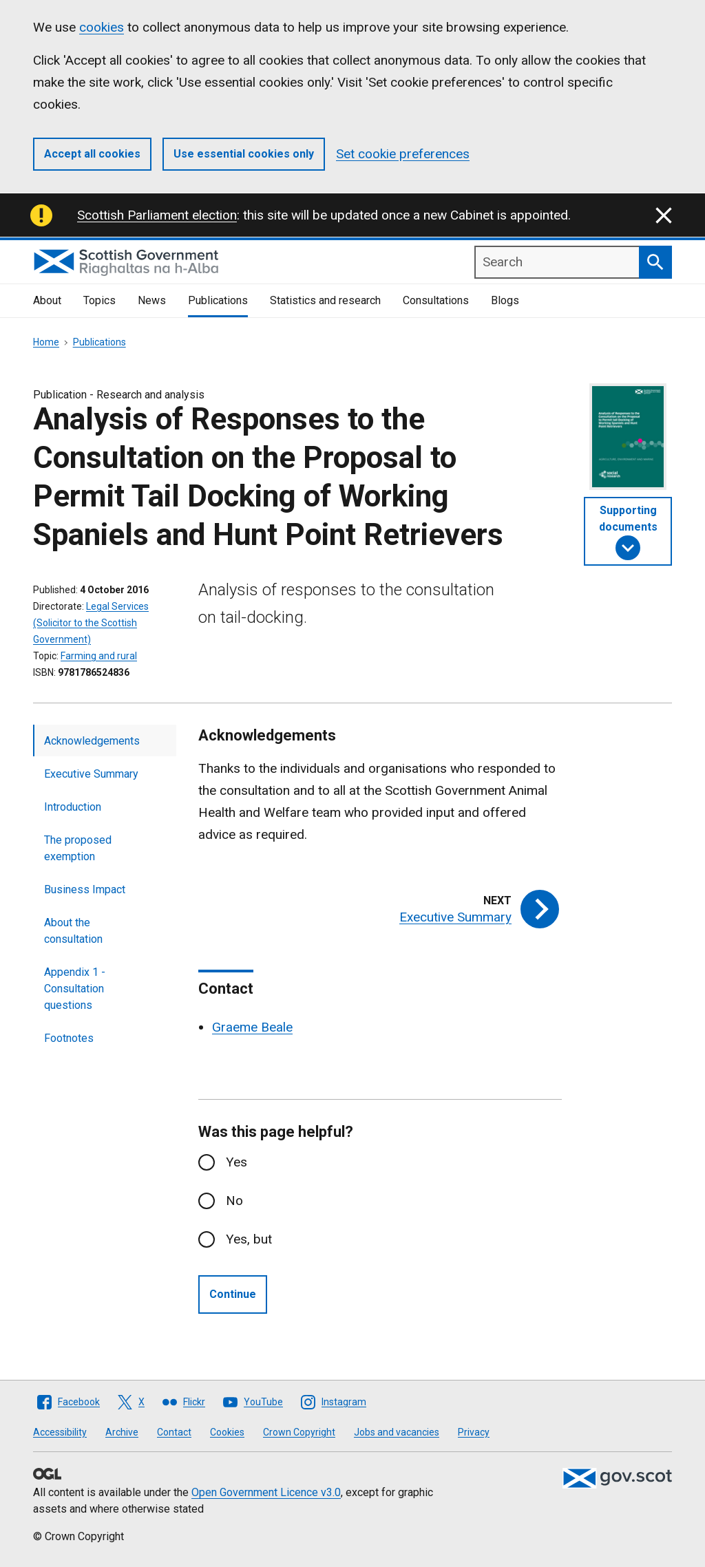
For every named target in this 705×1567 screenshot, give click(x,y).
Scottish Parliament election (157, 215)
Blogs (505, 300)
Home (46, 342)
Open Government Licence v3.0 (266, 1492)
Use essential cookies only (243, 153)
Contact (174, 1432)
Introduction (72, 806)
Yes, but (249, 1239)
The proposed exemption (78, 848)
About (47, 300)
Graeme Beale (252, 1027)
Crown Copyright (299, 1432)
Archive (121, 1432)
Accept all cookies (92, 153)
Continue (232, 1294)
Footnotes (69, 1038)
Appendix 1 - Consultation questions (74, 989)
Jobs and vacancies (396, 1432)
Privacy (474, 1432)
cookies (101, 27)
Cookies (227, 1432)
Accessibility (60, 1432)
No (234, 1200)
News (152, 300)
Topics (99, 300)
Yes (236, 1162)
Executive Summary (91, 773)
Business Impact (84, 889)
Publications (218, 300)
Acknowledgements (92, 740)
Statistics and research (325, 300)
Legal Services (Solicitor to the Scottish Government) (91, 623)
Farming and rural (99, 655)
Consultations (436, 300)
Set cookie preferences (403, 154)
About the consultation (73, 931)
